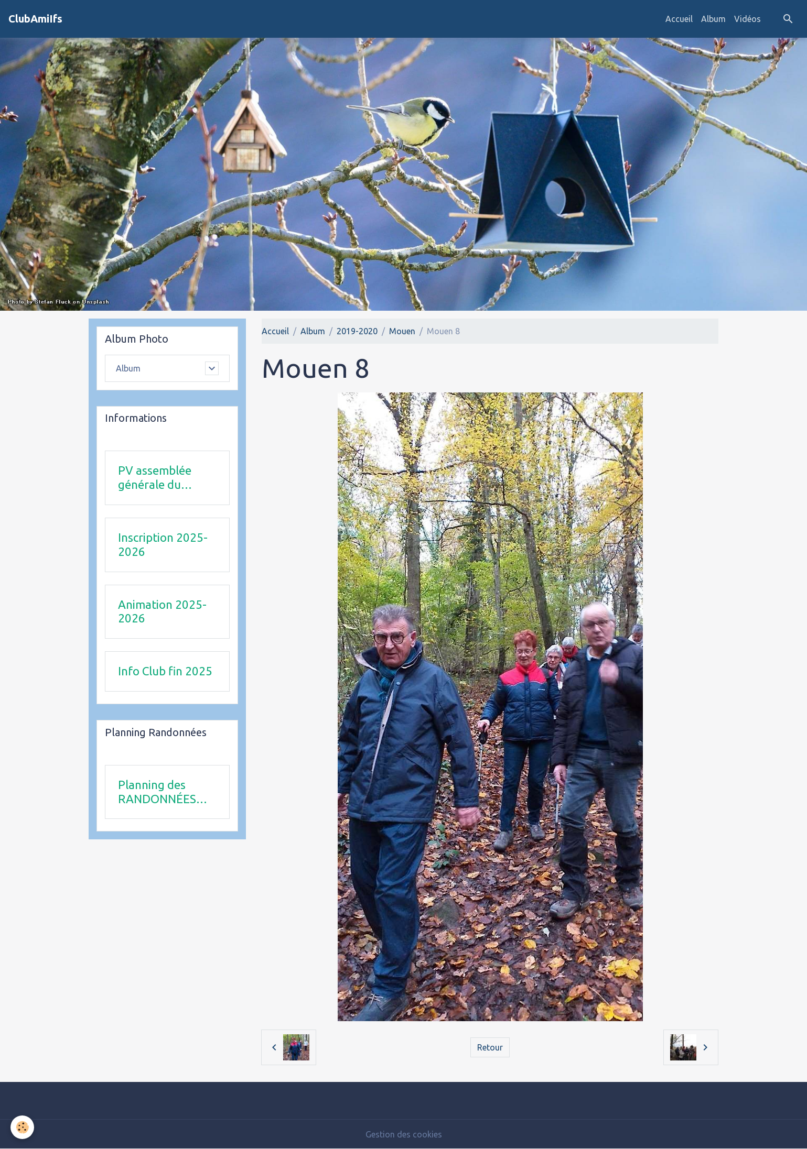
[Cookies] (22, 1127)
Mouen (402, 331)
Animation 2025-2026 (162, 611)
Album (713, 19)
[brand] (35, 19)
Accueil (679, 19)
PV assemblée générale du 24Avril (154, 478)
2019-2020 (357, 331)
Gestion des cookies (403, 1134)
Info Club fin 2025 (165, 670)
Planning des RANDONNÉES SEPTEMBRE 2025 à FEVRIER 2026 (166, 792)
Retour (490, 1047)
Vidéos (747, 19)
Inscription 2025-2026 (163, 544)
